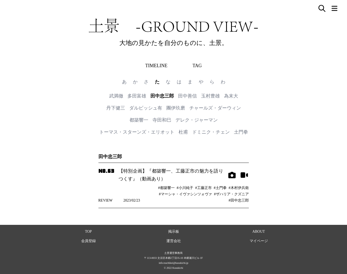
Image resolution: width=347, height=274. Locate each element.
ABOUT (258, 231)
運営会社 (173, 241)
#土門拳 (220, 188)
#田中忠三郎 (239, 200)
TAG (197, 65)
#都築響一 (166, 188)
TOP (88, 231)
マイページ (259, 241)
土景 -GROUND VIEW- (173, 25)
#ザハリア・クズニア (231, 194)
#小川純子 (185, 188)
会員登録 (88, 241)
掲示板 (173, 231)
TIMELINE (156, 65)
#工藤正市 (203, 188)
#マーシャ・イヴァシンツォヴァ (185, 194)
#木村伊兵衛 (239, 188)
